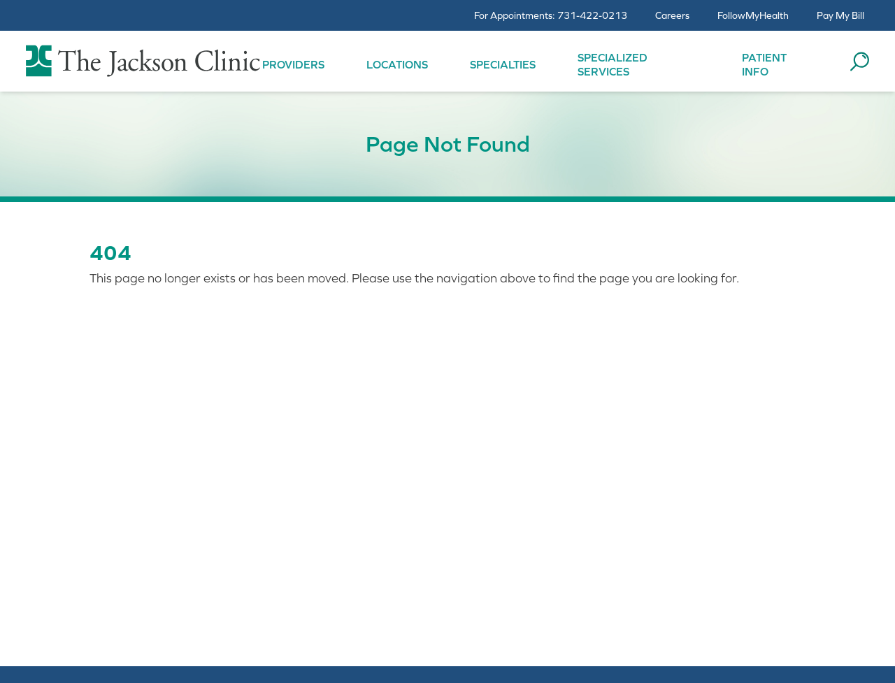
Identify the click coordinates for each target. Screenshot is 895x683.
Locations (397, 64)
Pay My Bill (840, 15)
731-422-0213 (592, 15)
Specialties (503, 64)
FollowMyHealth (753, 15)
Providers (293, 64)
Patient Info (764, 64)
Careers (672, 15)
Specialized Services (612, 64)
